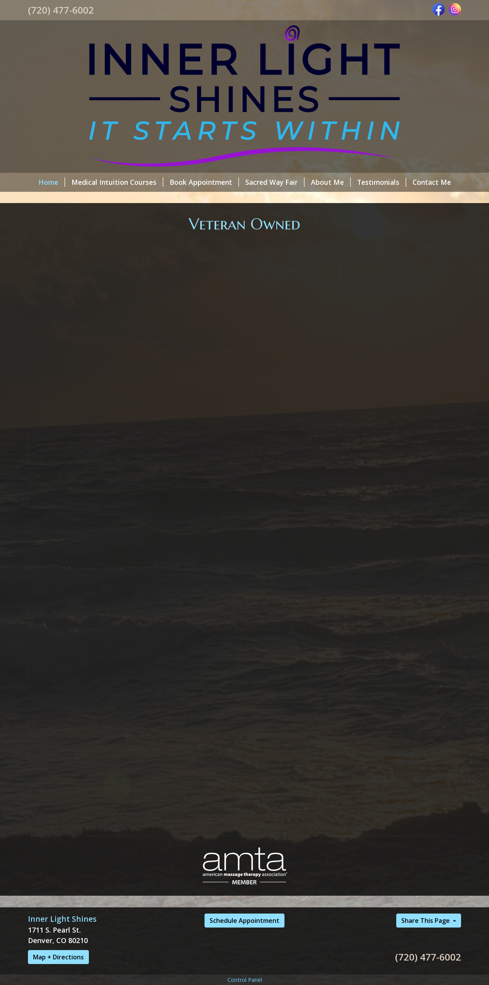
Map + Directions (58, 957)
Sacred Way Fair (275, 182)
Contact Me (432, 182)
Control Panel (244, 979)
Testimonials (381, 182)
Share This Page (426, 920)
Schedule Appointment (244, 920)
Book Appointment (204, 182)
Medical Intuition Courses (117, 182)
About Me (331, 182)
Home (51, 182)
